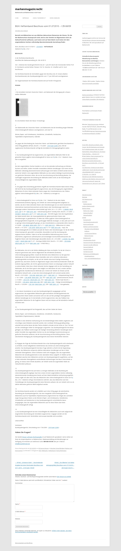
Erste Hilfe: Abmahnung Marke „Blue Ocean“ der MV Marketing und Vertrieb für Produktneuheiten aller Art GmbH (93, 147)
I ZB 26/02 (25, 282)
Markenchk (85, 113)
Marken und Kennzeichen (90, 227)
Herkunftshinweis (61, 450)
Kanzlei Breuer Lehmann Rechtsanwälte (93, 40)
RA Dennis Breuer (44, 448)
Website (17, 519)
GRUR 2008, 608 (26, 241)
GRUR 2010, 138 (27, 214)
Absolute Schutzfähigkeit (57, 448)
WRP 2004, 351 (49, 280)
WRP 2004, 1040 (49, 282)
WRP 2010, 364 (31, 212)
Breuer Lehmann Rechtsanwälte (32, 437)
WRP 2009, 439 (34, 243)
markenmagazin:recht (28, 9)
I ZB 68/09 (39, 47)
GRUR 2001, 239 (41, 275)
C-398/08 (66, 209)
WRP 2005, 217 (54, 284)
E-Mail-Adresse (20, 511)
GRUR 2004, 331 (35, 280)
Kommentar (18, 483)
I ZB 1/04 (31, 284)
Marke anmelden (55, 18)
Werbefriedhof (87, 215)
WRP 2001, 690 (51, 277)
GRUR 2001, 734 (37, 277)
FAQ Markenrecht (87, 199)
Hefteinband (52, 450)
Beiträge (84, 197)
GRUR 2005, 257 (40, 284)
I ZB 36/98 (28, 277)
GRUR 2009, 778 (35, 225)
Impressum (26, 18)
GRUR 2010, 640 (41, 227)
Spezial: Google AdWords (90, 245)
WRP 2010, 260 (42, 214)
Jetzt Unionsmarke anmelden (90, 83)
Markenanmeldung (87, 95)
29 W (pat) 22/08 (52, 146)
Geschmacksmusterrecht (90, 222)
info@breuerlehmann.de (22, 444)
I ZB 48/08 (25, 225)
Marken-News (86, 208)
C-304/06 (64, 239)
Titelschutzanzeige (93, 124)
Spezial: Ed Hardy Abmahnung (92, 242)
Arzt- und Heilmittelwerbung (92, 258)
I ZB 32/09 (32, 227)
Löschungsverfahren (91, 233)
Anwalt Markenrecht (39, 18)
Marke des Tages (88, 211)
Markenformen (89, 236)
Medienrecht (87, 238)
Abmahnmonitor (87, 195)
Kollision (87, 231)
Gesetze (84, 202)
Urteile (84, 217)
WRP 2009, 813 (50, 225)
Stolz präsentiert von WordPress (23, 543)
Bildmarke (45, 450)
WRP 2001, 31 (52, 275)
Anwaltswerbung (89, 256)
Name (17, 504)
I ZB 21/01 (26, 280)
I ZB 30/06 (67, 241)
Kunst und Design (88, 224)
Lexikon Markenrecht (88, 206)
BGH (40, 450)
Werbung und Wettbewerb (91, 254)
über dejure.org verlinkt (64, 477)
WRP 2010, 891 (56, 227)
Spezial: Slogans (88, 249)
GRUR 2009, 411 (20, 243)
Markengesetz (87, 204)
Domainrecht (87, 220)
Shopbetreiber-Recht (89, 240)
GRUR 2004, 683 (35, 282)
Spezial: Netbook (88, 247)
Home (16, 18)
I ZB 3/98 (32, 275)
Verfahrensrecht (88, 251)
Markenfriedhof (88, 213)
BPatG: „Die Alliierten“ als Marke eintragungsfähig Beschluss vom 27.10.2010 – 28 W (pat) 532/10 (60, 465)
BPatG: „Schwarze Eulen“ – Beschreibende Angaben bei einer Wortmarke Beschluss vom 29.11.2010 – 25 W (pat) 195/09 (29, 465)
